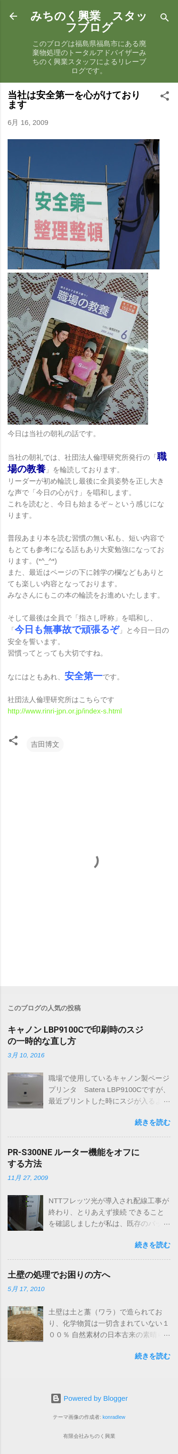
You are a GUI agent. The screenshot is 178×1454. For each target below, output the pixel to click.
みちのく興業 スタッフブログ (89, 22)
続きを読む (152, 1122)
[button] (164, 97)
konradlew (114, 1417)
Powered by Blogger (89, 1398)
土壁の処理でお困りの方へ (59, 1275)
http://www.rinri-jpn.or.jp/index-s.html (65, 711)
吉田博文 (45, 744)
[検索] (164, 19)
